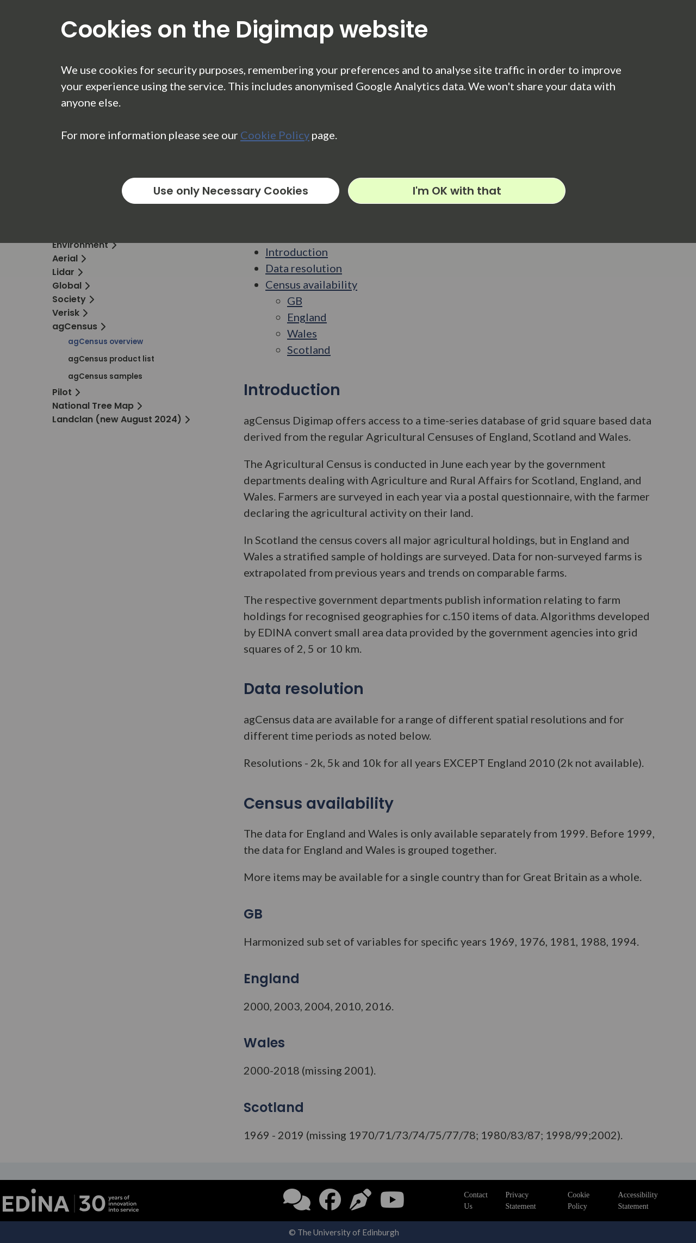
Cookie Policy (274, 134)
